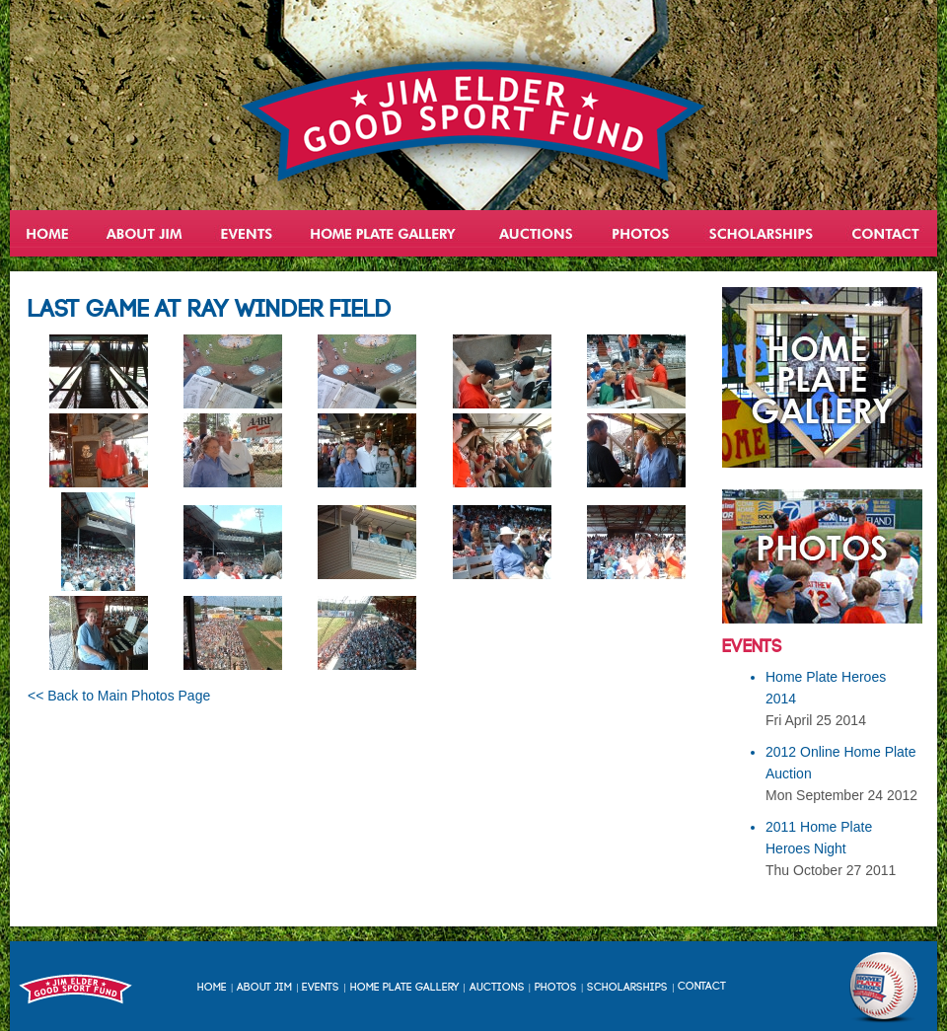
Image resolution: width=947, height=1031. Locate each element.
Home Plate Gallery (405, 988)
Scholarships (763, 233)
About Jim (144, 233)
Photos (556, 988)
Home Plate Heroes (385, 233)
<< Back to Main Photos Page (119, 695)
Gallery (642, 233)
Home (49, 233)
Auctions (535, 233)
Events (246, 233)
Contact (885, 233)
